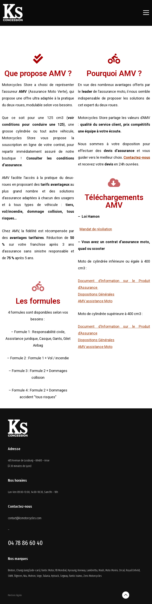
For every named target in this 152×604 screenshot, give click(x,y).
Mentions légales (15, 595)
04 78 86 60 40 (25, 543)
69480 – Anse (42, 460)
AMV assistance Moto (95, 301)
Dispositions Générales (96, 294)
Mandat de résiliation (96, 229)
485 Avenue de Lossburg (21, 460)
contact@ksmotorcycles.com (24, 518)
